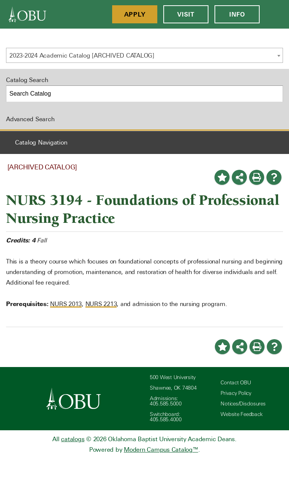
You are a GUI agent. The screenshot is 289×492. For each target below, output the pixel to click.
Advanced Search (30, 119)
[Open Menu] (274, 14)
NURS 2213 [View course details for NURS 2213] (101, 304)
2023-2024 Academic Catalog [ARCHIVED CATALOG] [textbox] (81, 55)
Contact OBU (236, 382)
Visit (186, 14)
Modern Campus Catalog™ (161, 449)
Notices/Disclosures (243, 404)
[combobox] (144, 55)
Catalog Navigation (41, 142)
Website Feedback (241, 414)
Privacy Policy (236, 393)
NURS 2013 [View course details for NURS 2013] (66, 304)
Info (237, 14)
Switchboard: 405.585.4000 (166, 417)
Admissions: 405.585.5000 (166, 401)
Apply (135, 14)
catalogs (72, 439)
